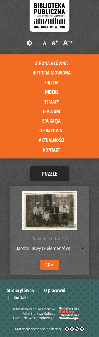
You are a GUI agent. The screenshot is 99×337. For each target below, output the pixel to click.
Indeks (51, 92)
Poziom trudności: (49, 239)
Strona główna (51, 63)
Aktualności (51, 140)
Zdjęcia (51, 82)
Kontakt (51, 150)
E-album (51, 111)
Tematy (51, 102)
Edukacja (51, 121)
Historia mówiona (51, 72)
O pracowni (51, 130)
